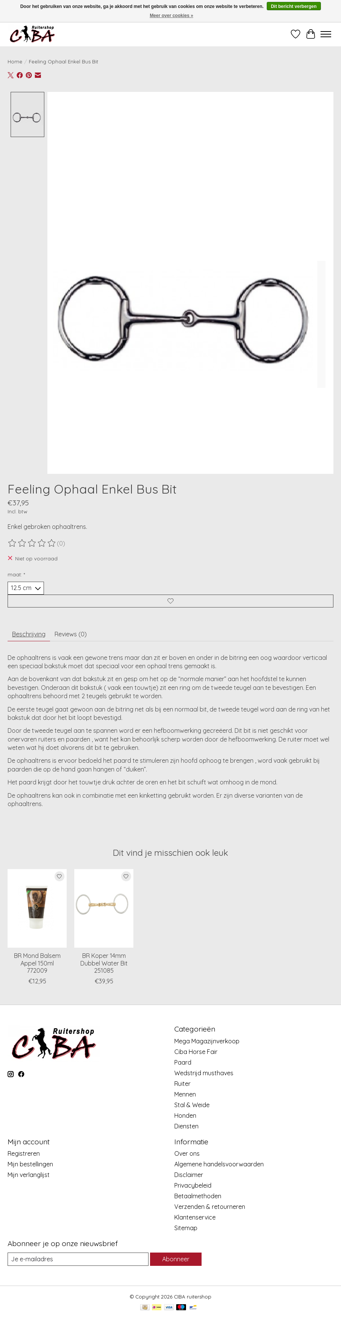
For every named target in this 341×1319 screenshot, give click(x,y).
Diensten (186, 1126)
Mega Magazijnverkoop (206, 1041)
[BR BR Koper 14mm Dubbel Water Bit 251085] (103, 908)
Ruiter (182, 1083)
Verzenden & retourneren (209, 1206)
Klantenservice (195, 1217)
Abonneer (175, 1259)
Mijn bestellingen (30, 1164)
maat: (16, 574)
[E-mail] (78, 1259)
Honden (185, 1115)
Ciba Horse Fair (195, 1052)
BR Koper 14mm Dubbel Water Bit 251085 (104, 963)
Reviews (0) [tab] (71, 634)
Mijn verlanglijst (29, 1175)
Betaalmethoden (197, 1196)
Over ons (187, 1153)
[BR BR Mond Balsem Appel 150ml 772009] (37, 908)
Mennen (185, 1094)
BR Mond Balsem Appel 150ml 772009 (37, 963)
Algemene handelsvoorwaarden (219, 1164)
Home (15, 61)
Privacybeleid (192, 1185)
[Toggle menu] (325, 34)
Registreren (24, 1153)
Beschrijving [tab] (28, 634)
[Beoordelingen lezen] (32, 543)
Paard (182, 1062)
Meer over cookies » (171, 15)
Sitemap (185, 1228)
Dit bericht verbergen (294, 6)
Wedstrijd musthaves (203, 1073)
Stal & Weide (192, 1105)
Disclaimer (188, 1175)
